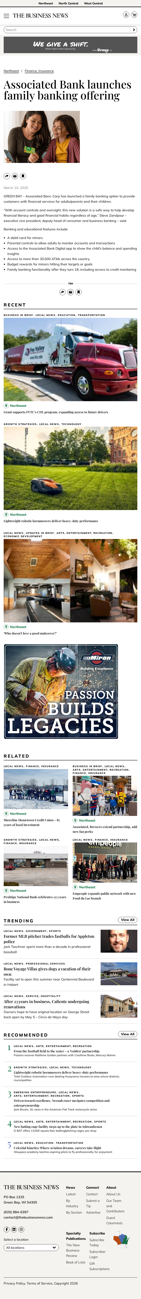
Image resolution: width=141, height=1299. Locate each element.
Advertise (93, 1212)
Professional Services (45, 963)
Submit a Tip (93, 1203)
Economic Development (23, 536)
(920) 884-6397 (16, 1212)
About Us (113, 1194)
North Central (68, 3)
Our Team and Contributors (115, 1206)
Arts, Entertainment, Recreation (84, 533)
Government (36, 931)
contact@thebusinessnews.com (28, 1217)
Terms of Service (39, 1283)
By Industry (72, 1203)
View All (126, 920)
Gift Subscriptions (99, 1266)
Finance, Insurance (39, 71)
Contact (92, 1194)
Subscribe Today (96, 1242)
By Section (74, 1212)
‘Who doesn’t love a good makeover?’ (30, 633)
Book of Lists (75, 1262)
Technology (72, 424)
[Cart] (134, 15)
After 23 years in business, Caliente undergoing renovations (46, 1004)
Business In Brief (18, 315)
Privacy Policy (14, 1283)
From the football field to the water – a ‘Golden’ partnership (56, 1051)
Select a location (16, 1239)
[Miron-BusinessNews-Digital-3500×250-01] (61, 738)
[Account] (126, 15)
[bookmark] (23, 176)
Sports (55, 931)
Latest (71, 1194)
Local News (45, 315)
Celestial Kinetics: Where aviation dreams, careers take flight (57, 1148)
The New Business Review (73, 1250)
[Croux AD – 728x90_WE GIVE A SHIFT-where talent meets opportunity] (70, 45)
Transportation (91, 315)
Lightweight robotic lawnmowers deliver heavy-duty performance (51, 521)
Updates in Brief (40, 533)
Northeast (46, 3)
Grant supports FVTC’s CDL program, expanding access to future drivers (56, 412)
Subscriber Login (97, 1254)
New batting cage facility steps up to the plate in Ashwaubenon (58, 1127)
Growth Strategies (20, 424)
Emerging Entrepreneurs (35, 1092)
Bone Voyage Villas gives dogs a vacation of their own (47, 971)
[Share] (7, 176)
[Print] (15, 176)
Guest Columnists (114, 1220)
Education (66, 315)
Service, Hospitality (43, 996)
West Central (93, 3)
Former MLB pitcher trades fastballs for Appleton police (49, 938)
